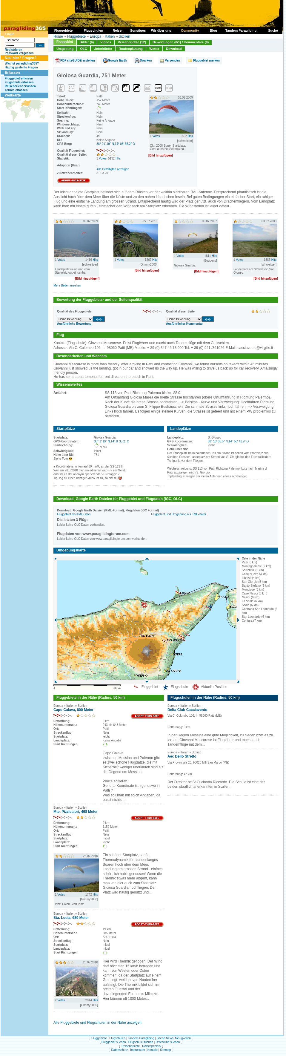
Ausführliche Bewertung (74, 323)
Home (58, 36)
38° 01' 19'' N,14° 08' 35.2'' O (115, 143)
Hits (118, 158)
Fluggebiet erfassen (19, 78)
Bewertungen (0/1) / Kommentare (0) (181, 42)
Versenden (172, 60)
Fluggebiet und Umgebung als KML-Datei (178, 514)
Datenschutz (119, 1050)
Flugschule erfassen (19, 82)
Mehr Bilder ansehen (67, 285)
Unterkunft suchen (168, 1042)
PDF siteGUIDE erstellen (77, 60)
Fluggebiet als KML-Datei (73, 514)
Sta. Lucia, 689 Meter (71, 918)
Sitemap (165, 1050)
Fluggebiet (64, 41)
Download (174, 48)
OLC (83, 48)
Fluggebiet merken (206, 60)
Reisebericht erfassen (20, 86)
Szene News (165, 1038)
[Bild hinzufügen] (160, 155)
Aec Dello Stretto (181, 756)
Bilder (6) (87, 42)
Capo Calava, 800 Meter (73, 710)
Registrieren (13, 49)
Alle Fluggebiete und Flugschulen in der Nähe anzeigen (97, 1022)
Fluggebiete (76, 36)
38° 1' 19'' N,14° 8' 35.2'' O (111, 441)
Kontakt (152, 1050)
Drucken (146, 60)
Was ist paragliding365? (22, 63)
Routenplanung (131, 48)
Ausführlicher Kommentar (184, 323)
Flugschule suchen (140, 1042)
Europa (95, 36)
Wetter (154, 48)
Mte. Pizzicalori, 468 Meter (75, 812)
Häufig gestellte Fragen (21, 67)
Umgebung (64, 48)
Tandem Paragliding (141, 1038)
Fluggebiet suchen (114, 1042)
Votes (102, 158)
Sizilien (124, 36)
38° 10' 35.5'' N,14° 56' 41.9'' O (228, 441)
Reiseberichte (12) (132, 42)
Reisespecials (151, 1046)
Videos (105, 42)
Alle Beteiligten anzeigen (112, 169)
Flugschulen (117, 1038)
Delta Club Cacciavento (187, 710)
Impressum (137, 1050)
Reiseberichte (131, 1046)
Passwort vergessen (19, 53)
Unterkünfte (103, 48)
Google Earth (117, 60)
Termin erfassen (16, 90)
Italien (110, 36)
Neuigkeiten (183, 1038)
